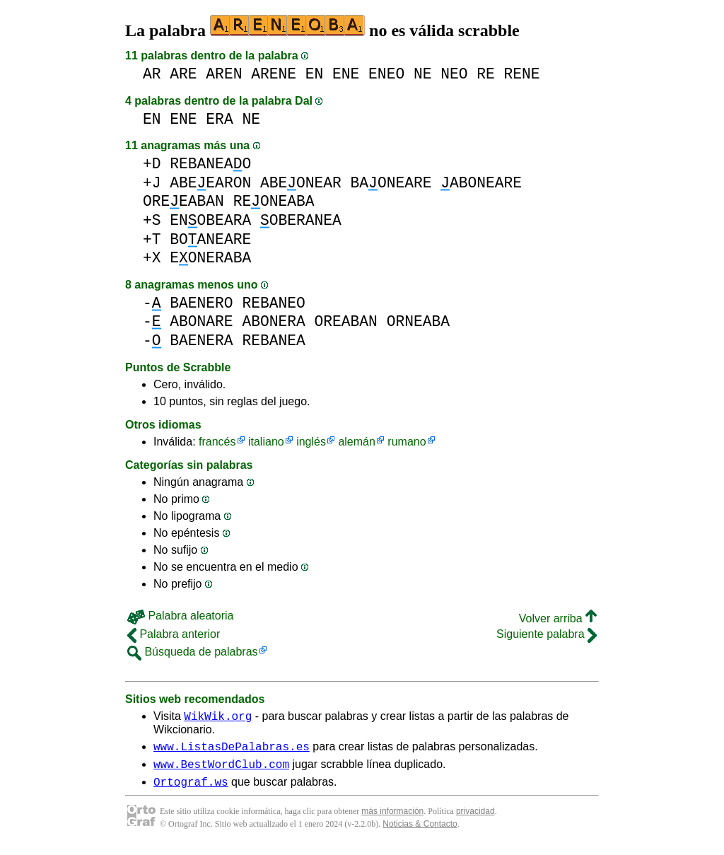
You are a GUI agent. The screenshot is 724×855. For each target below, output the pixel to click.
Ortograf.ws (190, 790)
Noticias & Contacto (420, 832)
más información (392, 820)
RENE (522, 74)
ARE (183, 74)
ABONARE (201, 321)
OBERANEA (300, 220)
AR (152, 74)
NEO (453, 74)
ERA (219, 119)
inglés (311, 442)
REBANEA (273, 340)
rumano (406, 442)
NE (423, 74)
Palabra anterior (173, 634)
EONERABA (210, 258)
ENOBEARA (210, 220)
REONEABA (274, 201)
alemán (356, 442)
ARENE (273, 74)
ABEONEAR (300, 183)
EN (314, 74)
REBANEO (273, 303)
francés (217, 442)
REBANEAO (210, 163)
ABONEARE (481, 183)
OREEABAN (183, 201)
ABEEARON (210, 183)
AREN (224, 74)
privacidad (475, 820)
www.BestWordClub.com (221, 770)
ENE (345, 74)
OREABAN (345, 321)
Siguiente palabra (546, 634)
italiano (266, 442)
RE (486, 74)
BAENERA (201, 340)
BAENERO (201, 303)
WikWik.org (218, 718)
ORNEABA (418, 321)
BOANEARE (210, 239)
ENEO (386, 74)
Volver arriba (558, 618)
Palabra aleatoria (180, 616)
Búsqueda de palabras (192, 652)
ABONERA (273, 321)
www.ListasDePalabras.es (231, 750)
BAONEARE (391, 183)
